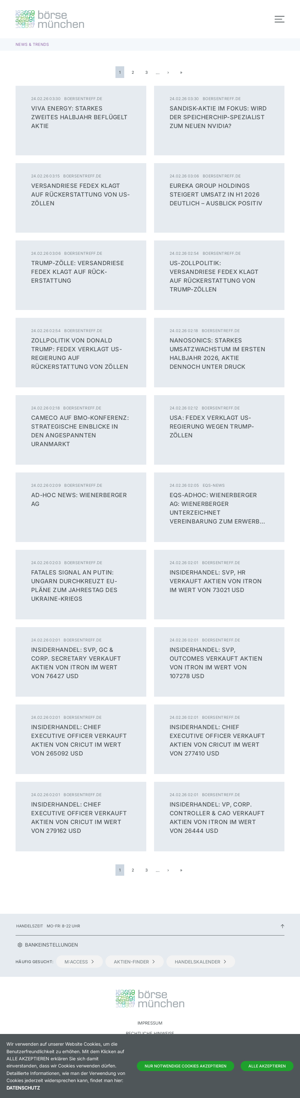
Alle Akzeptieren (267, 1066)
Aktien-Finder (134, 961)
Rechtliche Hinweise (150, 1033)
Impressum (150, 1023)
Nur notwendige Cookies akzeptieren (185, 1066)
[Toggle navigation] (279, 19)
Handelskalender (201, 961)
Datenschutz (23, 1088)
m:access (79, 961)
